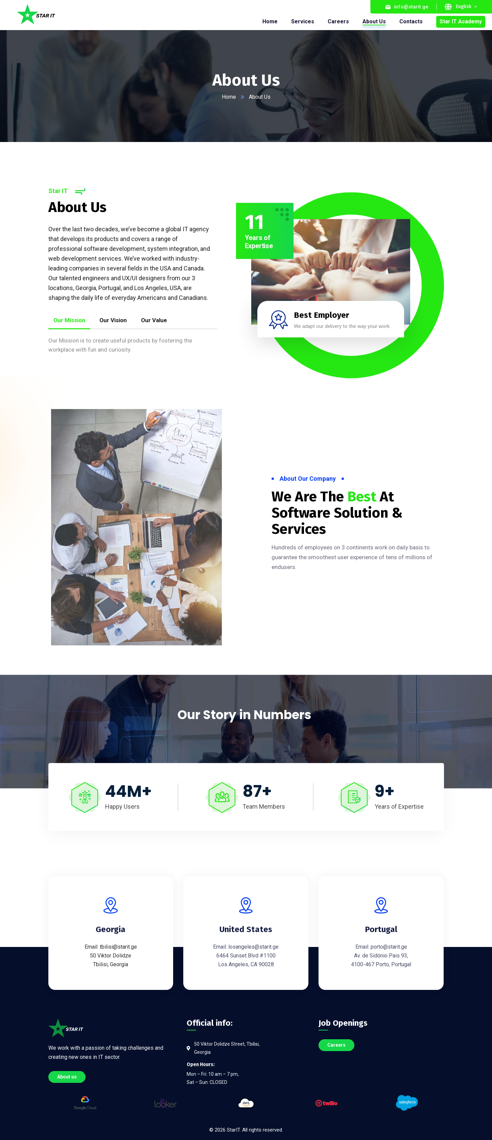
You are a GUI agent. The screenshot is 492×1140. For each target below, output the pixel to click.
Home (229, 97)
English (463, 6)
